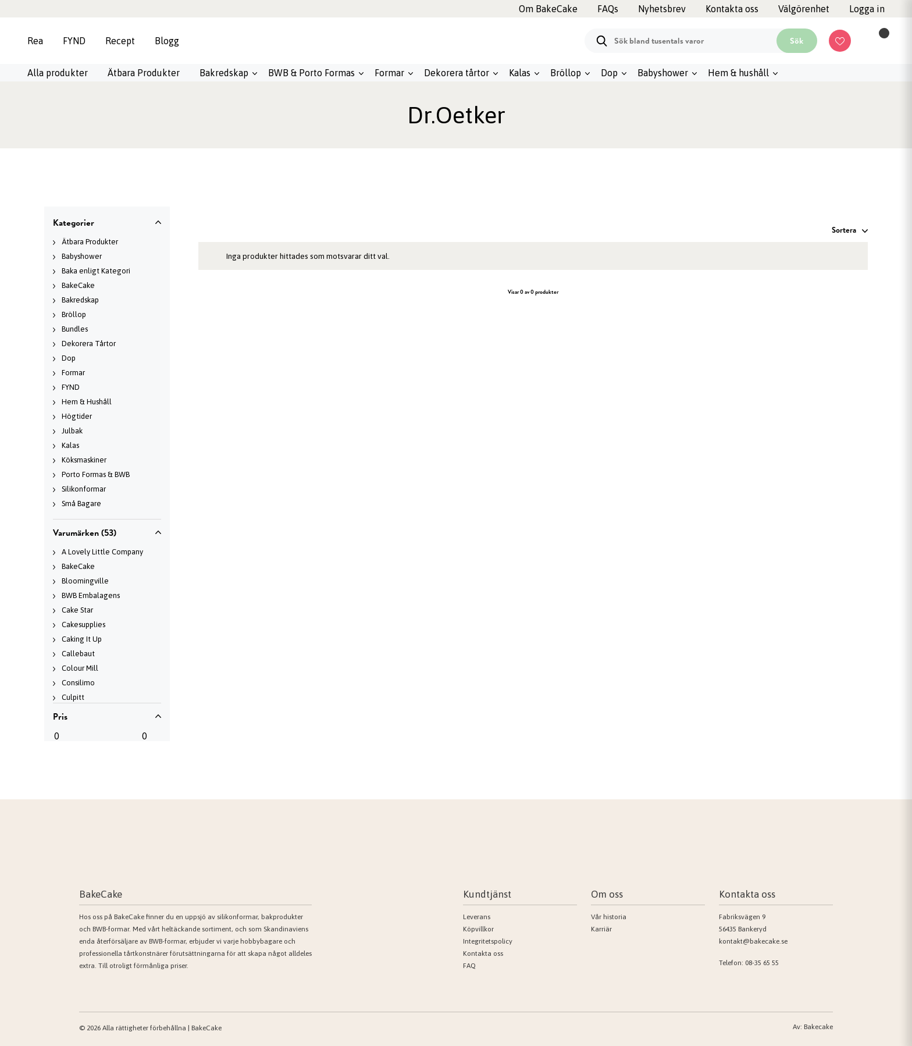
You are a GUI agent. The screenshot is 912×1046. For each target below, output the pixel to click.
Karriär (601, 929)
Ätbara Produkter (144, 72)
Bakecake (818, 1027)
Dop (609, 72)
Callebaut (78, 653)
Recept (120, 40)
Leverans (476, 917)
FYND (74, 40)
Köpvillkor (478, 929)
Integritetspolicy (487, 941)
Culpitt (73, 697)
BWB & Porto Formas (311, 72)
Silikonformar (84, 489)
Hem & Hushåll (87, 401)
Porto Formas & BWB (96, 474)
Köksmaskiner (84, 460)
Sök (796, 41)
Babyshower (662, 72)
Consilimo (78, 682)
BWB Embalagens (91, 595)
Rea (35, 40)
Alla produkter (57, 72)
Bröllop (565, 72)
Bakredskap (224, 72)
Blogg (167, 40)
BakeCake (78, 285)
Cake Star (77, 610)
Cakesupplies (83, 624)
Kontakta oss (483, 953)
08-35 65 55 (762, 963)
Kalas (519, 72)
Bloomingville (85, 581)
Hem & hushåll (738, 72)
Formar (389, 72)
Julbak (72, 430)
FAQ (469, 966)
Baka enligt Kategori (96, 270)
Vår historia (608, 917)
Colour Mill (80, 668)
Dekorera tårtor (456, 72)
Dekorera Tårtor (89, 343)
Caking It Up (82, 639)
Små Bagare (81, 503)
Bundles (75, 329)
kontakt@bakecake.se (753, 941)
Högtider (77, 416)
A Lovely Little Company (102, 551)
